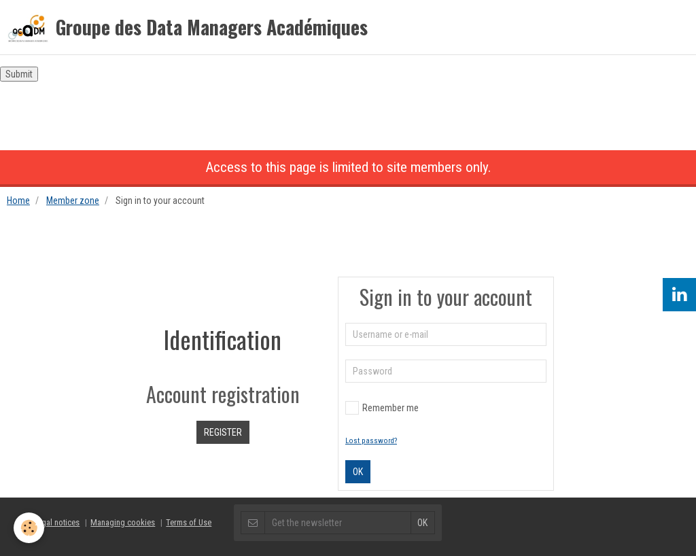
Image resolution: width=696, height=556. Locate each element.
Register (223, 432)
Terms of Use (188, 522)
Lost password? (371, 440)
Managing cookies (122, 522)
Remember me (382, 408)
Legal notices (56, 522)
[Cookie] (29, 527)
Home (18, 200)
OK (358, 471)
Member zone (72, 200)
